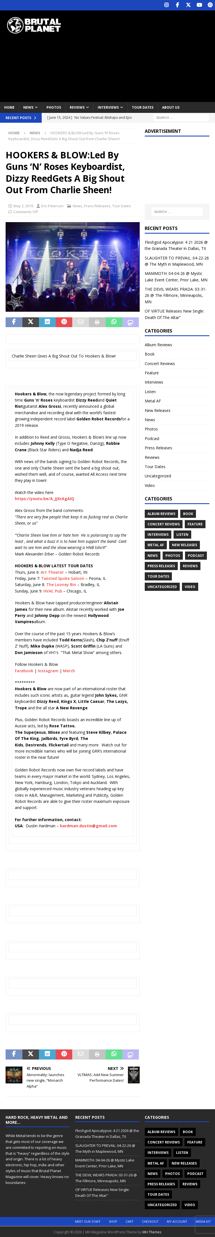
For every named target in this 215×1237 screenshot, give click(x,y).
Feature (152, 372)
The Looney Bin (61, 584)
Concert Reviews (160, 363)
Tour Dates (142, 106)
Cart (130, 1221)
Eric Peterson (52, 205)
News (28, 106)
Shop (113, 1221)
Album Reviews (158, 344)
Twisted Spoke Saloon (62, 577)
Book (150, 353)
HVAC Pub (52, 590)
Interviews (108, 106)
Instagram (48, 670)
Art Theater (52, 571)
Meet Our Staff (88, 1221)
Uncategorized (158, 475)
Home (9, 106)
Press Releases (97, 205)
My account (177, 1221)
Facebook (24, 670)
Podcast (152, 438)
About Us (170, 106)
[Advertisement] (147, 54)
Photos (53, 106)
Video (150, 484)
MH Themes (151, 1231)
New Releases (157, 410)
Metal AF (153, 400)
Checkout (150, 1221)
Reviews (77, 106)
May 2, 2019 (23, 205)
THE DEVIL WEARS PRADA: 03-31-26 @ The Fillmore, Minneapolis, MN (176, 295)
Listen (150, 391)
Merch (69, 670)
